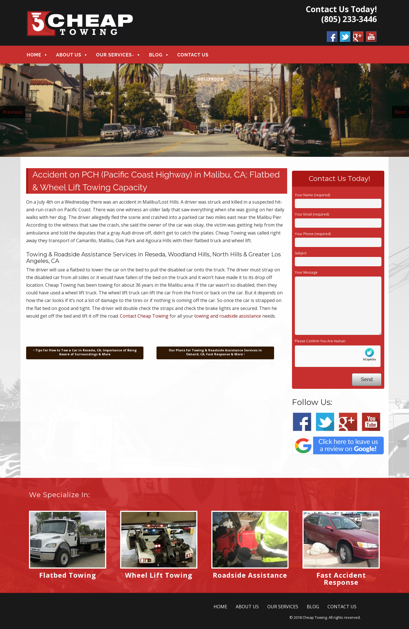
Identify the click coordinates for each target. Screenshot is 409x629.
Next (400, 112)
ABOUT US (68, 55)
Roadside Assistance (250, 575)
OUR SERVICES (114, 55)
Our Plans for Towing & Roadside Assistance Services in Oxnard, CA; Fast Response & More (215, 352)
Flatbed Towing (67, 575)
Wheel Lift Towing (158, 575)
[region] (204, 110)
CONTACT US (192, 55)
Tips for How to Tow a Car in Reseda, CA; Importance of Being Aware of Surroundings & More (85, 352)
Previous (12, 112)
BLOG (155, 55)
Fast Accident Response (341, 578)
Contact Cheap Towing (144, 316)
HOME (34, 55)
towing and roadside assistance (227, 316)
